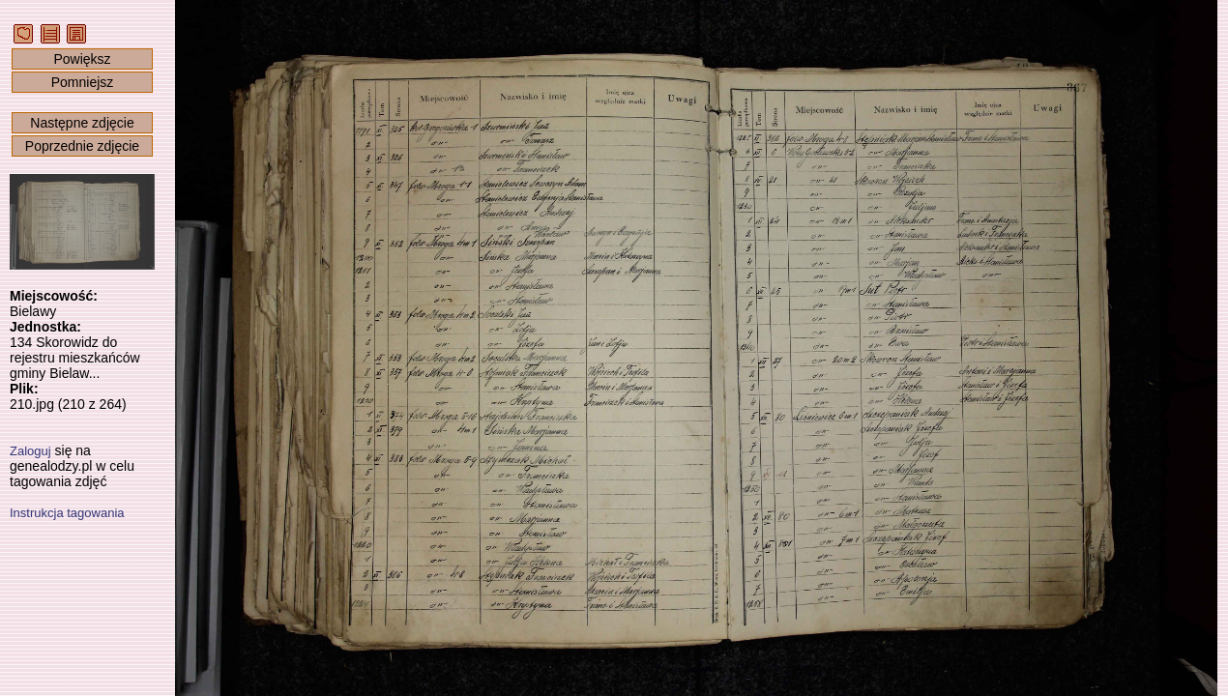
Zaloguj (30, 451)
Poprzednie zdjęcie (82, 146)
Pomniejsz (82, 82)
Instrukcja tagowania (67, 513)
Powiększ (81, 59)
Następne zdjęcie (81, 122)
